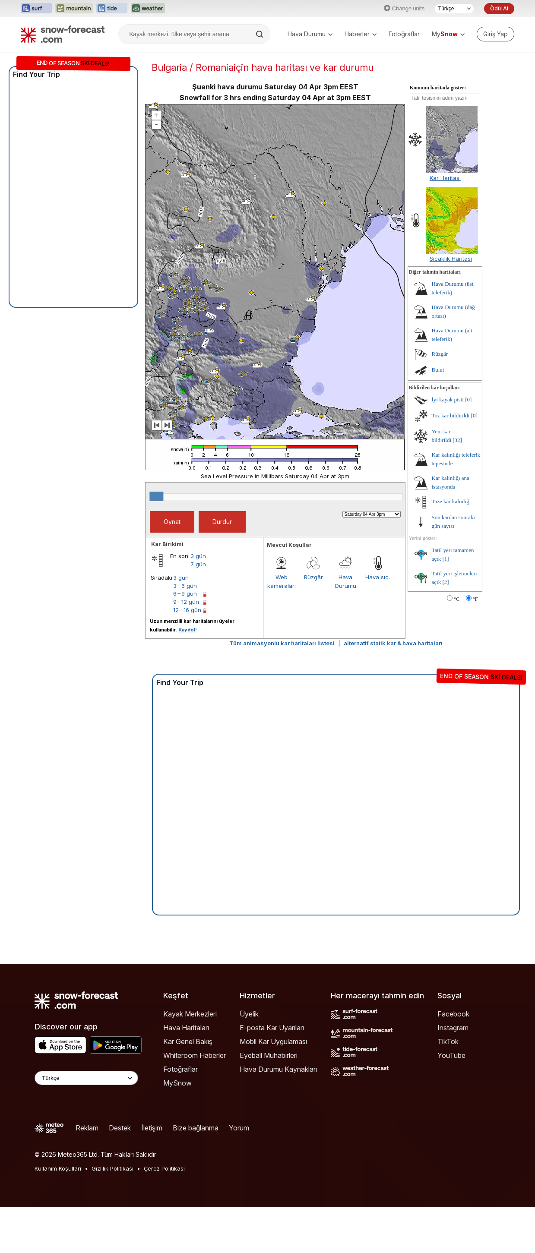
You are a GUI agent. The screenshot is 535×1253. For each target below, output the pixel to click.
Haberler (361, 34)
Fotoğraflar (404, 34)
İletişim (151, 1128)
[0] (468, 399)
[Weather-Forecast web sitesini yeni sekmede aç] (148, 8)
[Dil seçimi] (454, 8)
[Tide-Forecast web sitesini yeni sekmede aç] (111, 8)
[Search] (260, 34)
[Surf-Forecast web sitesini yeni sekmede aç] (36, 8)
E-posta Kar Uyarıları (272, 1027)
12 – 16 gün (187, 609)
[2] (445, 582)
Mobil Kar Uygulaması (273, 1041)
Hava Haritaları (186, 1027)
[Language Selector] (86, 1078)
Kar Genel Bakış (187, 1041)
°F (475, 599)
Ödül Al (499, 8)
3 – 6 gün (185, 585)
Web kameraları (281, 581)
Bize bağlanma (195, 1128)
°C (456, 599)
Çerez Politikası (164, 1168)
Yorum (239, 1128)
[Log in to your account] (495, 34)
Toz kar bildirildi (451, 415)
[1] (445, 558)
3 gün (198, 555)
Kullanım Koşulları (58, 1168)
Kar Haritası (445, 177)
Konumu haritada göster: (438, 88)
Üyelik (249, 1014)
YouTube (451, 1055)
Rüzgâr (313, 577)
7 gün (198, 564)
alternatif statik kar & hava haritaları (393, 643)
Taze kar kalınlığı (451, 501)
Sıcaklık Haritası (451, 258)
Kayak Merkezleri (190, 1014)
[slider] (156, 496)
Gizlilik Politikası (112, 1168)
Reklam (87, 1128)
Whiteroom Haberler (194, 1055)
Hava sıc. (377, 577)
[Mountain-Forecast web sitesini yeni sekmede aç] (74, 8)
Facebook (453, 1014)
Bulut (438, 369)
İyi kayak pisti (448, 399)
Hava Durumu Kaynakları (278, 1069)
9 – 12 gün (186, 601)
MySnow (177, 1083)
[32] (457, 440)
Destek (120, 1128)
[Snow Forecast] (62, 34)
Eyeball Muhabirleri (269, 1055)
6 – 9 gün (185, 593)
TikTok (448, 1041)
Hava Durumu (310, 34)
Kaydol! (187, 630)
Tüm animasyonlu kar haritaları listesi (282, 643)
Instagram (453, 1027)
